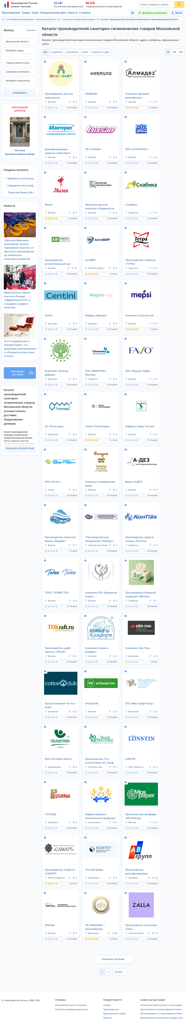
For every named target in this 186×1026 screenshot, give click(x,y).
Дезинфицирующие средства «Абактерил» (58, 151)
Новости (73, 12)
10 (74, 268)
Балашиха (51, 434)
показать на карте (98, 52)
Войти (177, 12)
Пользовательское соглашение (71, 1005)
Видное (50, 545)
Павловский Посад (96, 545)
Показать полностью (20, 441)
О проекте (85, 12)
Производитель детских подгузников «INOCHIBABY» (59, 96)
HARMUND (91, 93)
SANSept (50, 925)
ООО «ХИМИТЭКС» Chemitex (96, 372)
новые (83, 52)
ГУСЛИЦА (50, 814)
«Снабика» (131, 204)
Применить (20, 93)
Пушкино (131, 268)
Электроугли (93, 822)
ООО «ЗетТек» (53, 481)
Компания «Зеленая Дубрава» (56, 372)
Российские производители (20, 19)
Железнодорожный (56, 878)
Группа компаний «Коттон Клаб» (60, 705)
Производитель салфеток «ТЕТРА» (140, 262)
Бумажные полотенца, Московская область (22, 176)
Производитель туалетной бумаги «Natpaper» (60, 539)
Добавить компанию (154, 12)
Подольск (131, 212)
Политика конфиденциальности (71, 1009)
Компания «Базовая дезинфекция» (137, 95)
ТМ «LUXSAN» (93, 149)
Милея (48, 204)
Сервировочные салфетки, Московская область (21, 183)
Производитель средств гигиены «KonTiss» (139, 539)
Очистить (31, 30)
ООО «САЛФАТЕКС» (136, 149)
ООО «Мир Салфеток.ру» (139, 703)
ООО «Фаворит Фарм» (138, 370)
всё (45, 52)
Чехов (49, 490)
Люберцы (131, 600)
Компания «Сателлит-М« (139, 315)
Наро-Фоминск (134, 767)
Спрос (35, 12)
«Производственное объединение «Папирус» (99, 539)
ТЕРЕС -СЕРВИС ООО (57, 592)
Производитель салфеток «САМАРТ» (60, 871)
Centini (48, 315)
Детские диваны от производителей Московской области (162, 1013)
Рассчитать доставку (22, 366)
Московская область (46, 19)
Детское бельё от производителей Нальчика (162, 1009)
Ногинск (91, 656)
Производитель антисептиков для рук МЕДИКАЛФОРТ (58, 262)
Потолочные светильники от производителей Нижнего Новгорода (162, 1005)
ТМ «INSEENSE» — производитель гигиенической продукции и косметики (100, 927)
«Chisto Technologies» (97, 426)
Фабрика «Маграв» (96, 315)
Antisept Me (91, 703)
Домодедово (53, 767)
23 (154, 878)
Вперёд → (120, 972)
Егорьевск (51, 822)
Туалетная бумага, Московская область (22, 190)
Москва (50, 102)
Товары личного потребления (60, 19)
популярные (71, 52)
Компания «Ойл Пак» (137, 648)
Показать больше (113, 959)
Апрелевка (92, 878)
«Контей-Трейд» (94, 869)
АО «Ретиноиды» (54, 426)
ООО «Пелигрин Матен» (58, 758)
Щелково (51, 323)
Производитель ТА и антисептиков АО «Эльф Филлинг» (99, 761)
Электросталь (93, 767)
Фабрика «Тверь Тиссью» (139, 426)
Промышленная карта (53, 12)
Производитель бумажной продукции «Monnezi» (140, 594)
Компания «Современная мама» (100, 483)
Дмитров (51, 379)
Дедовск (91, 323)
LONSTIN (130, 758)
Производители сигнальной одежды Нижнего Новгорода (162, 1018)
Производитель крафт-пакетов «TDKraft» (58, 650)
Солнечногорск (94, 268)
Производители (11, 12)
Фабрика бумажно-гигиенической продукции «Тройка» (100, 816)
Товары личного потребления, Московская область (99, 19)
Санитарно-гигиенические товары (79, 19)
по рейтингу (56, 52)
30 (114, 933)
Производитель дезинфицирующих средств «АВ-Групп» (136, 872)
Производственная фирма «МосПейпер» (140, 816)
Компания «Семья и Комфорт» (96, 650)
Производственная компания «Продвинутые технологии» (100, 206)
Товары (25, 12)
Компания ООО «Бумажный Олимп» (101, 594)
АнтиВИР (90, 260)
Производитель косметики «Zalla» (141, 927)
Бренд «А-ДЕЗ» (133, 481)
